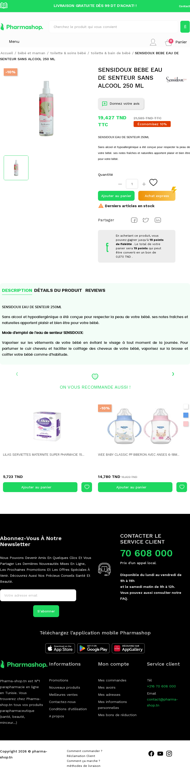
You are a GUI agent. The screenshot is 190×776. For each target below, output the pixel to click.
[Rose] (185, 423)
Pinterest (158, 220)
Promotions (58, 680)
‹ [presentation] (17, 373)
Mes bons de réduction (117, 715)
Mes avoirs (107, 687)
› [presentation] (173, 373)
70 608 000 (146, 553)
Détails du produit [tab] (58, 290)
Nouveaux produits (64, 687)
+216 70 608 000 (161, 686)
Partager (134, 220)
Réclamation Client (81, 756)
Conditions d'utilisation (68, 709)
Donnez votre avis (121, 104)
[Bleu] (185, 415)
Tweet (146, 220)
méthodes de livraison (83, 766)
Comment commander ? (84, 751)
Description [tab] (17, 290)
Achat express (157, 196)
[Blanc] (185, 406)
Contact (184, 6)
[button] (176, 42)
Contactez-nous (62, 702)
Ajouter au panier (116, 196)
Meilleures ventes (63, 695)
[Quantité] (132, 184)
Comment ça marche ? (83, 761)
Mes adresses (109, 695)
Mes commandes (112, 680)
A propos (56, 716)
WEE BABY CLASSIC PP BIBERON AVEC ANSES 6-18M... (142, 454)
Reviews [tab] (95, 290)
